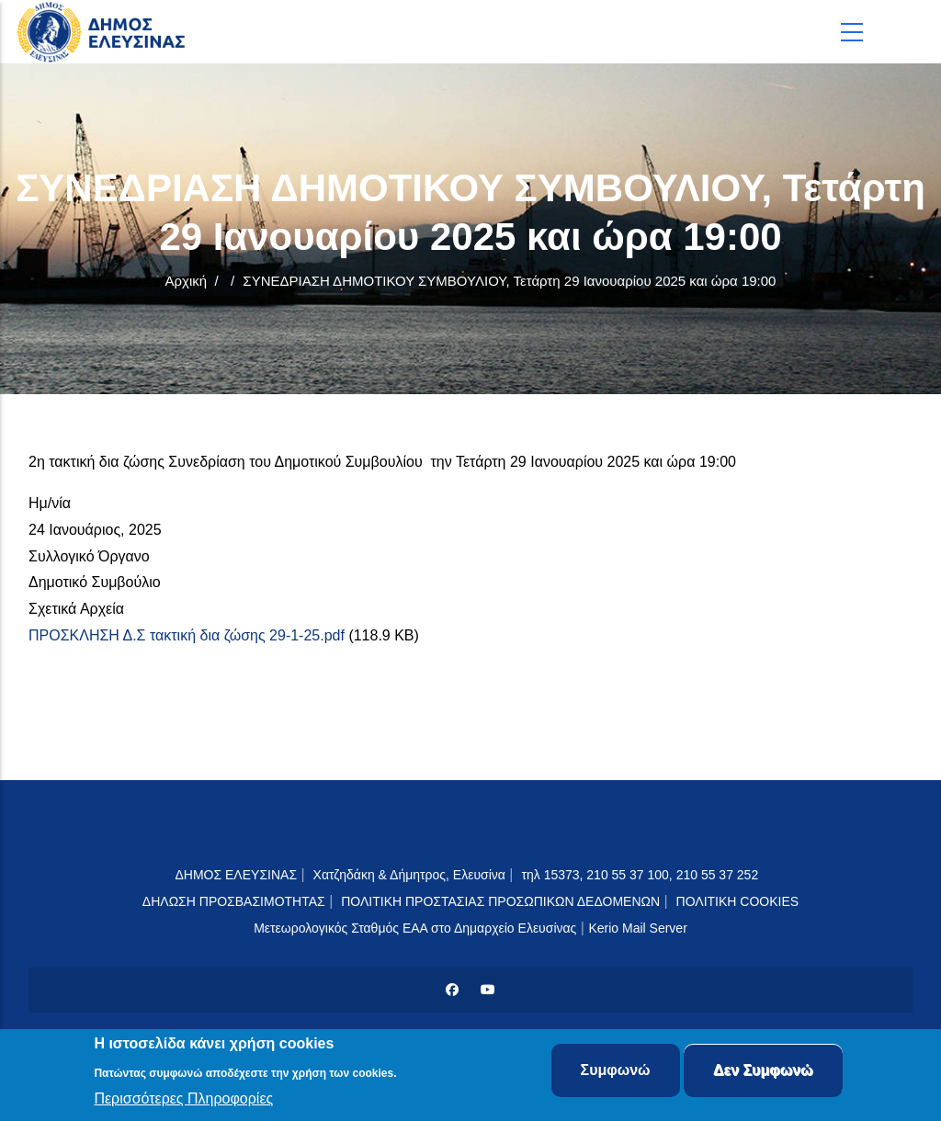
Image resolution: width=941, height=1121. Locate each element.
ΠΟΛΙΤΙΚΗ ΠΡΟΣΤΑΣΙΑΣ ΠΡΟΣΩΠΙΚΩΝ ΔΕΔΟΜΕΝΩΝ (500, 901)
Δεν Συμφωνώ (763, 1073)
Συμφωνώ (616, 1073)
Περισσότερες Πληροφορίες (183, 1100)
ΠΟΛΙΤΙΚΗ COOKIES (737, 901)
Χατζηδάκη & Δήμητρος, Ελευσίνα (409, 874)
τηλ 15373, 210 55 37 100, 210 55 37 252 (641, 874)
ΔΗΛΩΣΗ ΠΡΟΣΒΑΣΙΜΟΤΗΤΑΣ (233, 901)
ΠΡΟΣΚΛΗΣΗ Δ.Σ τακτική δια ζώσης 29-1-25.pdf (186, 635)
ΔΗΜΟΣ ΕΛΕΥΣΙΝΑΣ (236, 874)
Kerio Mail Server (637, 928)
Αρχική (186, 281)
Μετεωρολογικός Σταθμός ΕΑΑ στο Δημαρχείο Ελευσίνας (415, 928)
